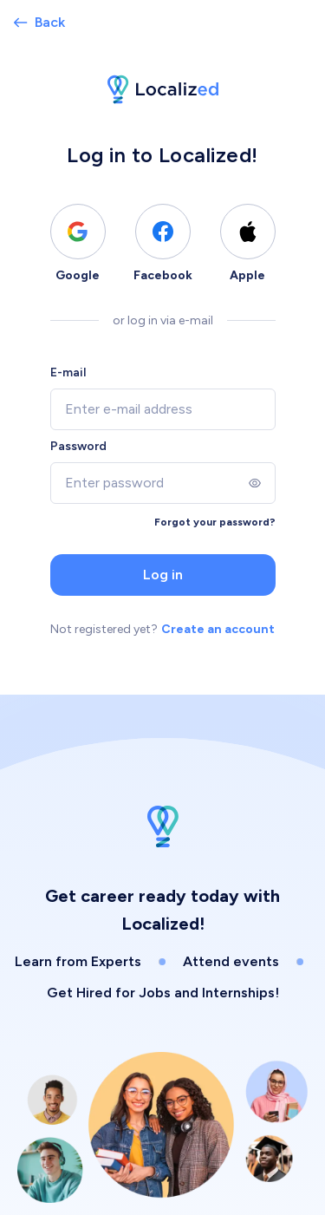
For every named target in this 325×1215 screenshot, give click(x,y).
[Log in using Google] (78, 231)
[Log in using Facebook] (163, 231)
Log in (163, 574)
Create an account (218, 629)
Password (78, 446)
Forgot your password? (215, 522)
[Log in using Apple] (248, 231)
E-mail (68, 372)
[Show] (255, 483)
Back (39, 22)
